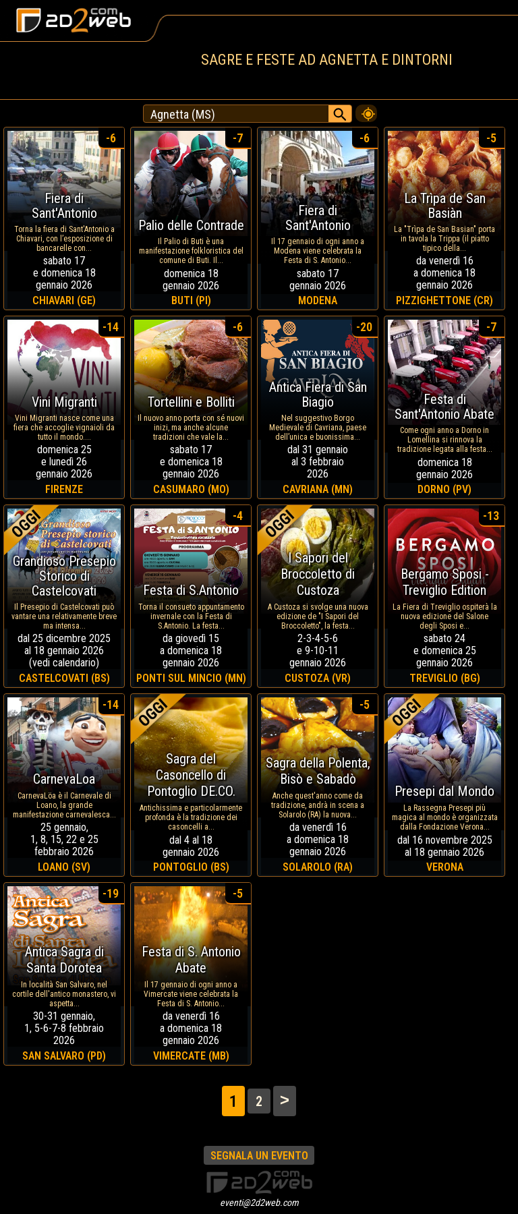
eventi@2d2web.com (259, 1202)
